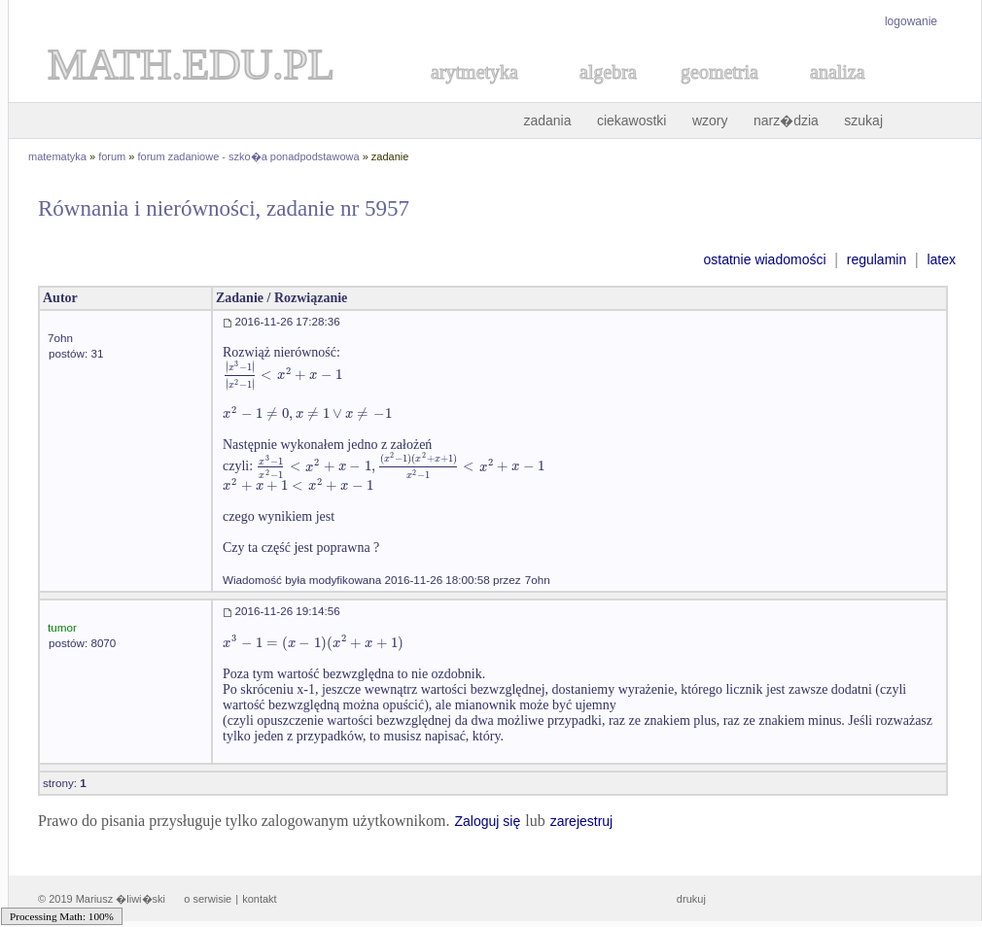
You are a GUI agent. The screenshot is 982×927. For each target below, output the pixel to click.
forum (111, 156)
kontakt (259, 899)
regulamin (876, 259)
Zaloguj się (487, 821)
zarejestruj (582, 821)
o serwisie (207, 899)
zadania (547, 120)
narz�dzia (786, 120)
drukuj (691, 899)
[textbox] (282, 374)
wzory (710, 120)
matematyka (57, 156)
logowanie (911, 21)
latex (941, 259)
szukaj (863, 120)
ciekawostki (632, 120)
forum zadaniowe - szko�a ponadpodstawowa (249, 156)
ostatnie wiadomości (764, 259)
